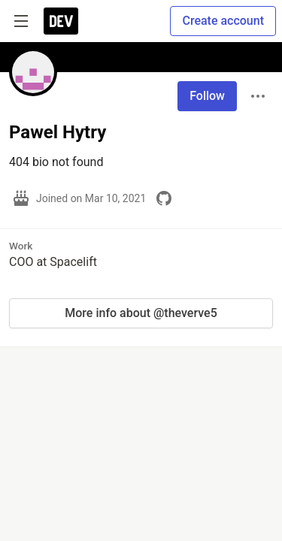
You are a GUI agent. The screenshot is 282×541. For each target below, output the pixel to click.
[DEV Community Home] (61, 21)
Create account (223, 21)
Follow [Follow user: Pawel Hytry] (207, 96)
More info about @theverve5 (141, 313)
